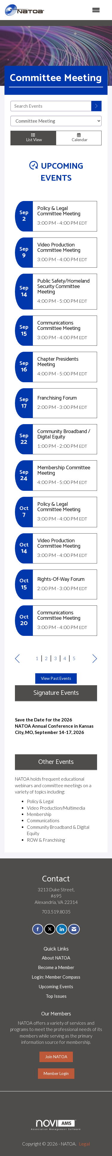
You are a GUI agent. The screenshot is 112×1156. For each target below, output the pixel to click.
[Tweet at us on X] (49, 929)
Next (95, 659)
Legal (84, 1143)
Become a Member (56, 967)
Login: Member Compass (56, 977)
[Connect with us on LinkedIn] (61, 929)
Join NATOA (56, 1056)
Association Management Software (56, 1125)
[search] (96, 106)
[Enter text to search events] (50, 106)
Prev (17, 659)
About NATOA (56, 957)
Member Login (56, 1073)
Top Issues (56, 996)
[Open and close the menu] (75, 10)
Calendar (79, 137)
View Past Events (56, 678)
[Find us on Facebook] (37, 929)
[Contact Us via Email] (74, 929)
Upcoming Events (56, 986)
